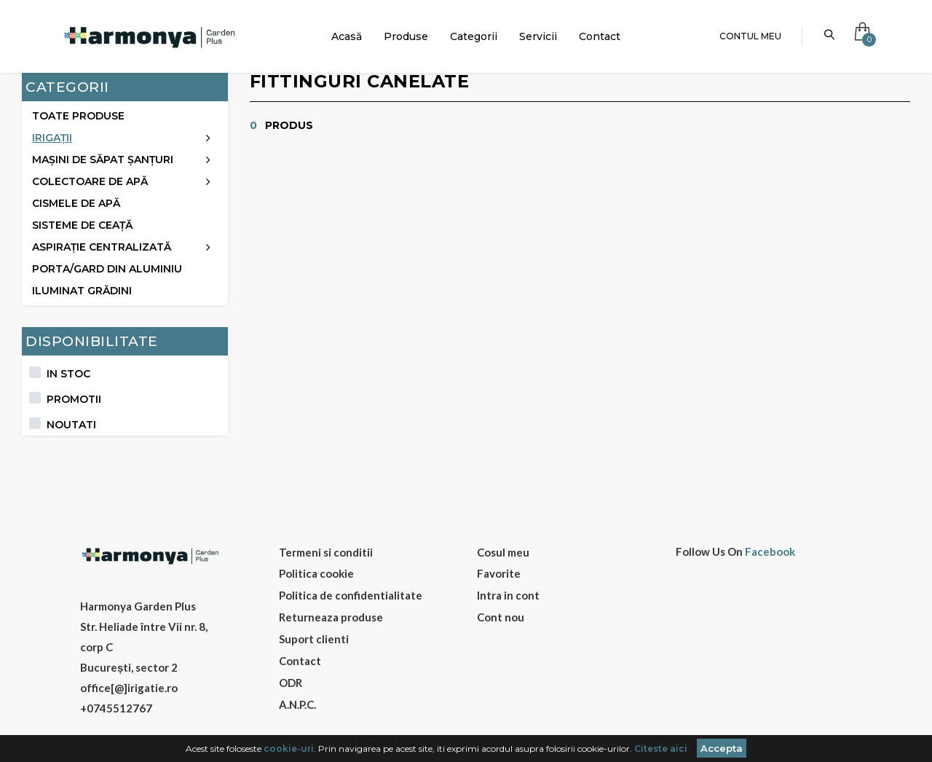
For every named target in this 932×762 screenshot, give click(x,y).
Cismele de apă (76, 203)
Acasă (346, 36)
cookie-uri (289, 748)
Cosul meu (503, 552)
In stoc (68, 373)
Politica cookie (316, 573)
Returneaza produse (331, 617)
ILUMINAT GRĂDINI (82, 290)
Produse (406, 36)
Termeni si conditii (326, 552)
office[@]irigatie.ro (129, 687)
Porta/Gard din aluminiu (107, 268)
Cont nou (500, 617)
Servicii (538, 36)
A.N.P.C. (297, 704)
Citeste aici (660, 748)
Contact (599, 36)
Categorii (473, 36)
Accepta (721, 748)
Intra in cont (508, 595)
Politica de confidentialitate (350, 595)
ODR (290, 682)
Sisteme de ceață (82, 225)
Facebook (770, 551)
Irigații (52, 137)
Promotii (74, 399)
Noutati (71, 424)
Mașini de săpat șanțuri (102, 159)
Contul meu (750, 36)
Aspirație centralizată (101, 247)
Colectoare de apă (90, 181)
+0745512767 (116, 708)
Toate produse (78, 115)
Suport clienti (314, 638)
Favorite (499, 573)
